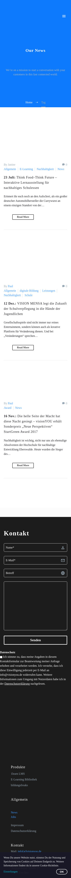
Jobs (13, 816)
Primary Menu (64, 16)
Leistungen (48, 290)
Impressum (17, 825)
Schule (29, 295)
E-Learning (26, 169)
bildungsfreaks (19, 785)
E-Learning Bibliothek (24, 779)
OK (62, 871)
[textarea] (35, 606)
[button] (6, 217)
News (61, 169)
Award (7, 407)
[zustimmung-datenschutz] (1, 657)
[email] (35, 560)
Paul (10, 286)
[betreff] (35, 573)
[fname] (35, 547)
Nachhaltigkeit (45, 169)
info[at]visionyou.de (29, 851)
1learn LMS (18, 773)
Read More (23, 217)
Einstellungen (11, 871)
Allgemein (10, 169)
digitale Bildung (29, 290)
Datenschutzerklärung (17, 683)
